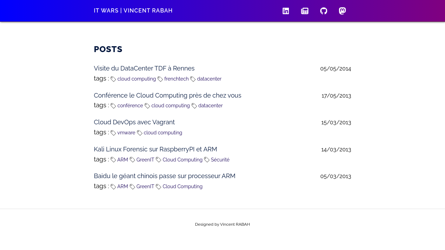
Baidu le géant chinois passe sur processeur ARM (164, 176)
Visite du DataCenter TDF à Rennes (144, 68)
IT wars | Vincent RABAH (133, 10)
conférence (127, 105)
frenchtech (173, 79)
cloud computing (133, 79)
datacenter (205, 79)
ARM (119, 159)
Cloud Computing (179, 159)
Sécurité (216, 159)
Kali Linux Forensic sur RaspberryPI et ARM (155, 149)
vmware (123, 132)
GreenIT (142, 159)
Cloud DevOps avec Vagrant (134, 122)
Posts (108, 49)
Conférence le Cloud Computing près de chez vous (167, 95)
